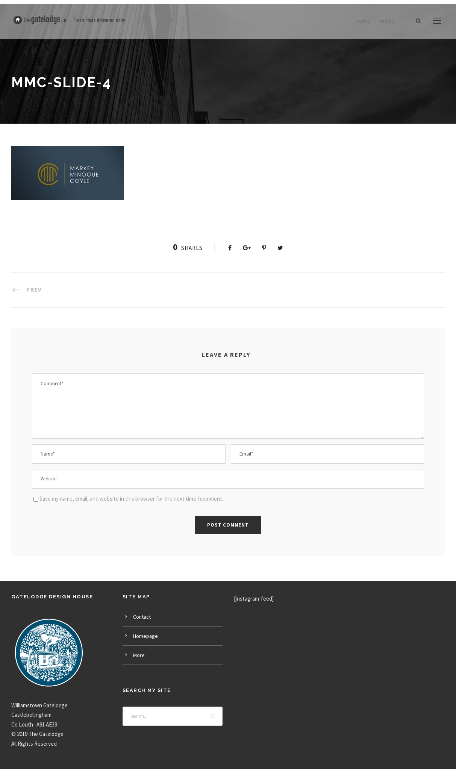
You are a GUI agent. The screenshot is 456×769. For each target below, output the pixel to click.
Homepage (145, 636)
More (387, 21)
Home (362, 21)
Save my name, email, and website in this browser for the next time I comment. (131, 498)
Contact (142, 616)
